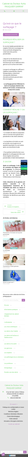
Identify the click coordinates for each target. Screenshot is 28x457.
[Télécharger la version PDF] (11, 34)
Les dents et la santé (10, 344)
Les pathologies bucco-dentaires (14, 357)
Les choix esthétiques (10, 326)
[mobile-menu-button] (23, 10)
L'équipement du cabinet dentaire (11, 315)
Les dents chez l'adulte (11, 331)
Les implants (8, 352)
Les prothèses (8, 363)
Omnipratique (8, 368)
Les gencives (8, 348)
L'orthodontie (8, 322)
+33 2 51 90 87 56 (15, 398)
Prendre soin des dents (11, 372)
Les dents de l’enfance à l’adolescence (11, 336)
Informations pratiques (11, 309)
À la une (6, 305)
